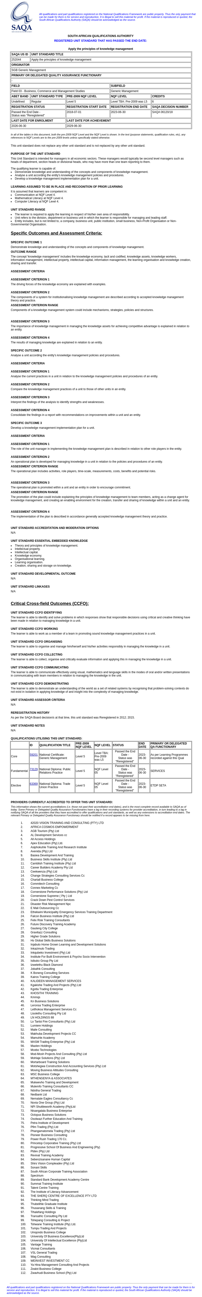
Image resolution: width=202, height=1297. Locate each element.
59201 (34, 754)
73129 (34, 769)
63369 (34, 783)
